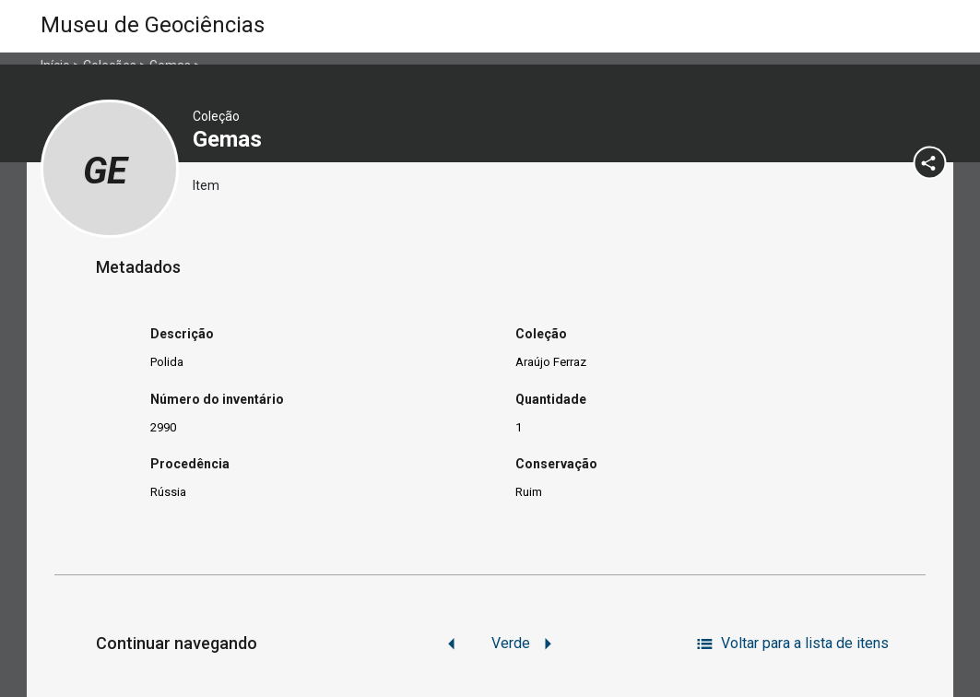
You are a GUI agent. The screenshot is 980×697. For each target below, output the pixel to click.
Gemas (230, 139)
